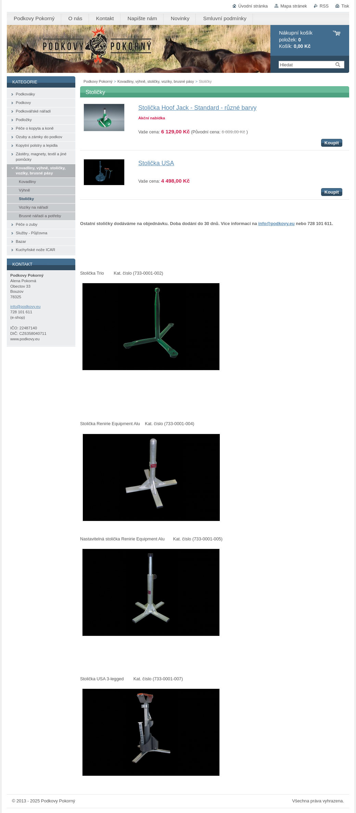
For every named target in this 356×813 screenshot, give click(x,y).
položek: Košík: (296, 39)
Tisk (345, 6)
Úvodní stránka (253, 6)
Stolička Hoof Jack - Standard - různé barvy (197, 107)
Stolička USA (156, 163)
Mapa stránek (293, 6)
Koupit (332, 142)
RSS (324, 6)
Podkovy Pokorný (98, 81)
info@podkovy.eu (276, 223)
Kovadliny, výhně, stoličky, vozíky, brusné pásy (155, 81)
